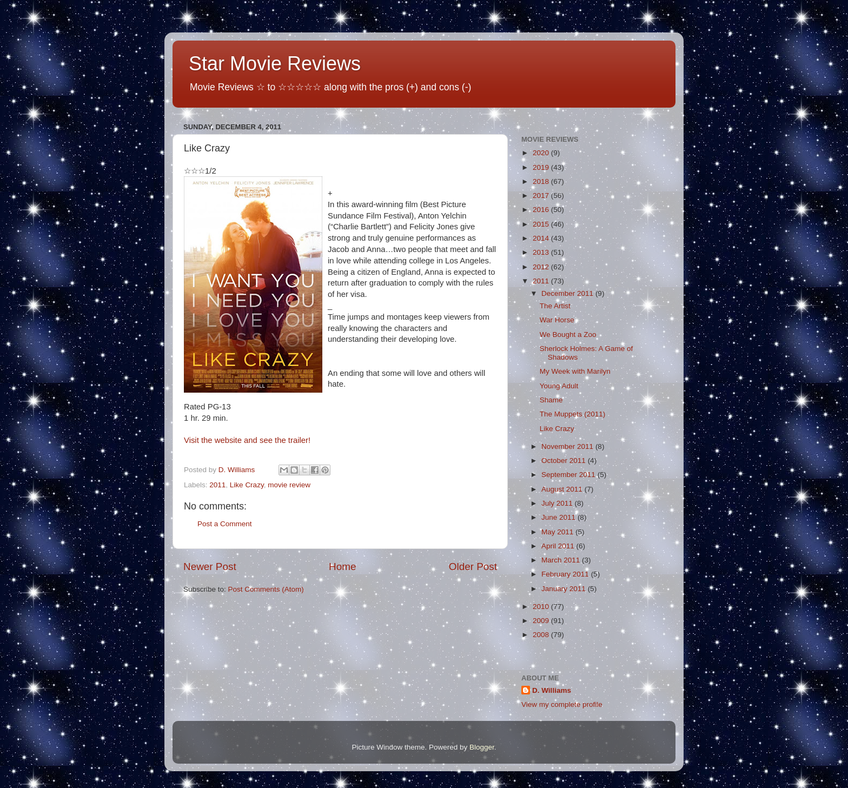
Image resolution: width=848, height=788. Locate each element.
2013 (542, 252)
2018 (542, 181)
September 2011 (569, 475)
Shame (551, 400)
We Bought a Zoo (568, 334)
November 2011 (568, 446)
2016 (542, 210)
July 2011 (558, 503)
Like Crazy (247, 485)
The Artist (555, 306)
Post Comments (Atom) (266, 589)
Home (342, 566)
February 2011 (566, 574)
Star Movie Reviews (275, 63)
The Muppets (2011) (573, 414)
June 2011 (559, 517)
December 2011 (568, 293)
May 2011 (558, 532)
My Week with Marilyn (575, 371)
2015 (542, 224)
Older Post (473, 566)
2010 (542, 606)
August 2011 (563, 489)
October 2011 (564, 460)
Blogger (481, 747)
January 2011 (564, 589)
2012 (542, 267)
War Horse (557, 320)
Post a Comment (224, 524)
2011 (217, 485)
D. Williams (551, 690)
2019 (542, 167)
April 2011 (559, 546)
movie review (289, 485)
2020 (542, 153)
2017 (542, 195)
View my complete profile (561, 704)
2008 (542, 635)
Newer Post (209, 566)
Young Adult (559, 386)
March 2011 (561, 560)
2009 (542, 621)
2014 (542, 238)
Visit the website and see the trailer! (247, 440)
